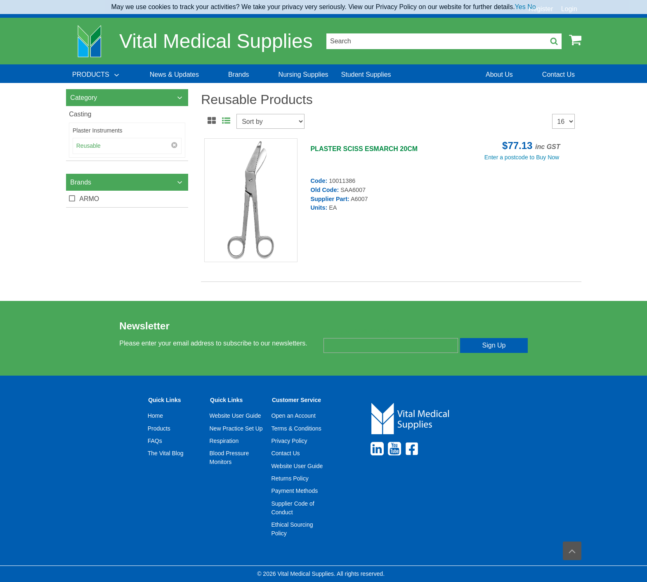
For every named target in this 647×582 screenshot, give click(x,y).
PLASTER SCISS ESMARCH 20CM (364, 148)
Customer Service (296, 400)
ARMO (89, 198)
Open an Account (293, 415)
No (531, 6)
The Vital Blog (166, 453)
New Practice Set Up (236, 428)
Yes (520, 6)
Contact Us (285, 453)
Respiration (224, 441)
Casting (80, 114)
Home (155, 415)
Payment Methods (294, 490)
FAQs (155, 441)
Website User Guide (235, 415)
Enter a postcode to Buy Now (521, 157)
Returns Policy (289, 478)
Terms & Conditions (296, 428)
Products (159, 428)
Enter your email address (358, 330)
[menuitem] (96, 74)
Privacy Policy (289, 441)
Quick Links (164, 400)
